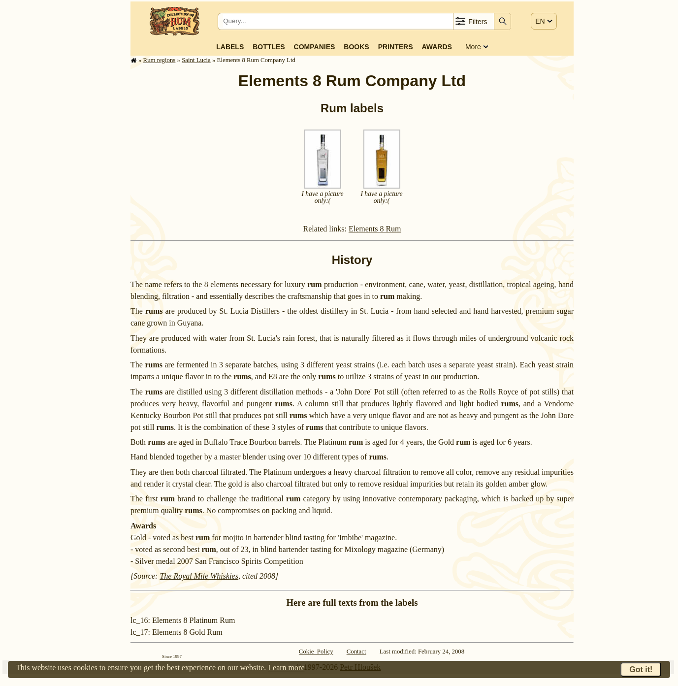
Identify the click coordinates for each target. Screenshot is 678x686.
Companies (314, 47)
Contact (356, 651)
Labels (230, 47)
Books (356, 47)
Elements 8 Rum (375, 229)
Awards (436, 47)
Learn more (286, 667)
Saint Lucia (196, 60)
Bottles (269, 47)
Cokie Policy (316, 651)
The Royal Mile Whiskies (199, 576)
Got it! (640, 669)
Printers (395, 47)
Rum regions (159, 60)
